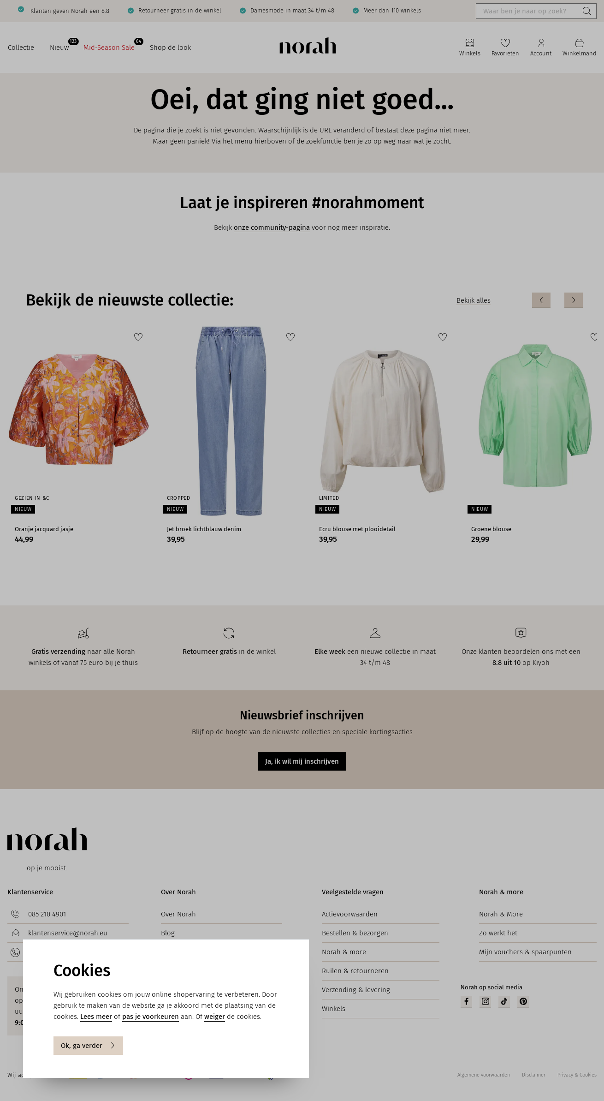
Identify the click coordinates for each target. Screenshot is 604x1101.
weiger (214, 1016)
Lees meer (96, 1016)
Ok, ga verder (88, 1045)
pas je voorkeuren (150, 1016)
